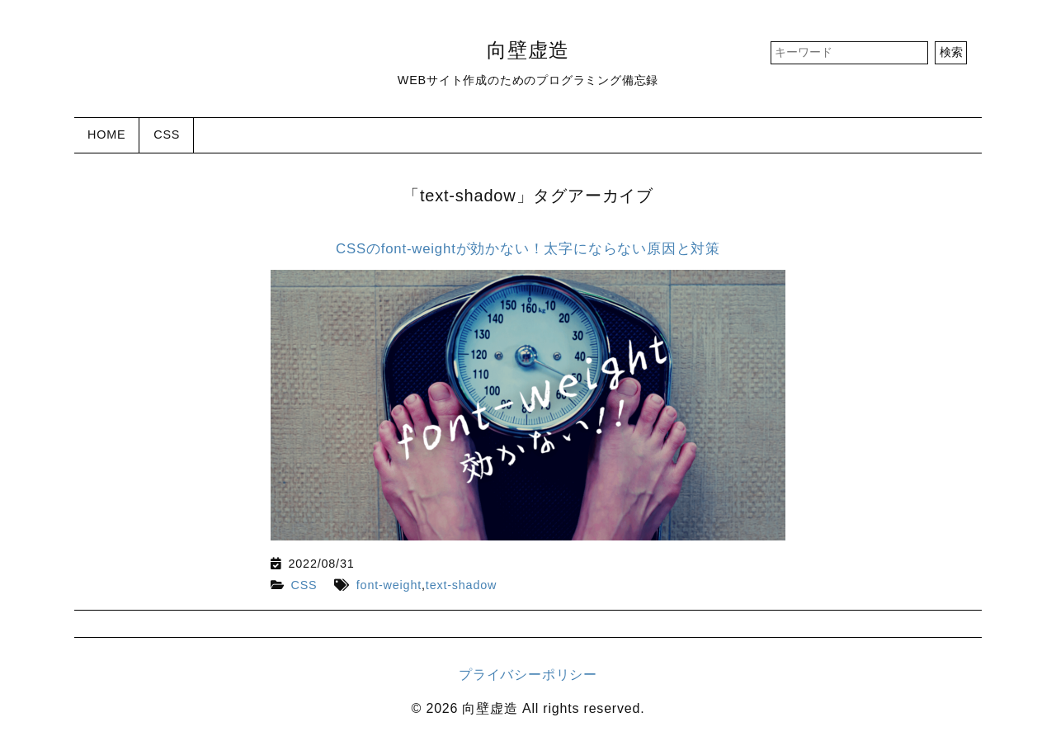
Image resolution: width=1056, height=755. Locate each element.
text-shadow (461, 585)
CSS (166, 134)
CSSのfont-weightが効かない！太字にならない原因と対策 (528, 249)
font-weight (389, 585)
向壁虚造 (527, 50)
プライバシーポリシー (528, 675)
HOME (106, 134)
